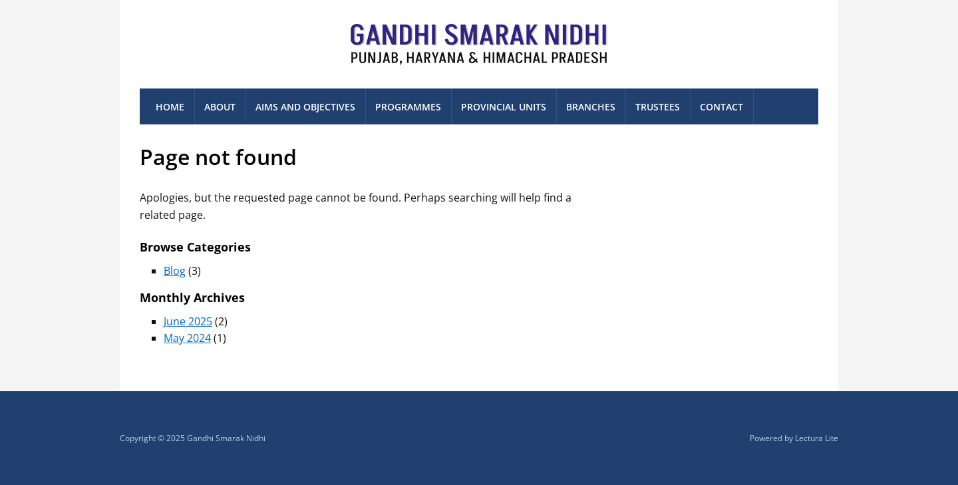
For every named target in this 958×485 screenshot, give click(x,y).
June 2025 (188, 321)
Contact (721, 106)
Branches (590, 106)
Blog (175, 270)
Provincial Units (503, 106)
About (220, 106)
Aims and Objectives (305, 106)
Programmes (408, 106)
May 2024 (187, 338)
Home (170, 106)
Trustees (657, 106)
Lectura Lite (816, 438)
